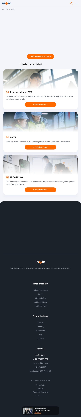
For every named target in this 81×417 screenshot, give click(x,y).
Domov (7, 9)
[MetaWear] (40, 396)
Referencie (40, 330)
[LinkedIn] (43, 274)
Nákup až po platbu (40, 290)
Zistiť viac (37, 413)
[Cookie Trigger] (40, 389)
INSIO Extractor (41, 306)
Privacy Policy (40, 385)
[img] (40, 262)
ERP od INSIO (40, 298)
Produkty (40, 326)
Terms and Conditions (40, 392)
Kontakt (41, 339)
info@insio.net (40, 355)
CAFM (40, 294)
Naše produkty (40, 283)
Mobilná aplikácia (40, 302)
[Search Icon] (71, 3)
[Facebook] (48, 274)
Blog (40, 334)
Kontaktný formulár (40, 363)
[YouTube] (38, 274)
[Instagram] (33, 274)
